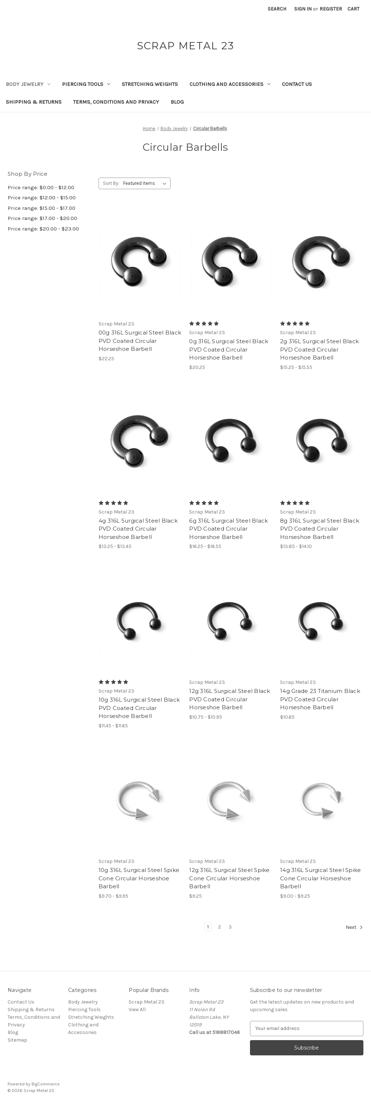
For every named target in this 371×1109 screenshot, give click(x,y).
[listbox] (146, 183)
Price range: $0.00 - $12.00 (41, 187)
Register (331, 9)
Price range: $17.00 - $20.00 (42, 218)
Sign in (303, 9)
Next (354, 927)
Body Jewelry (28, 84)
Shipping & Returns (34, 102)
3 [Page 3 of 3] (230, 927)
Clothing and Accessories (229, 84)
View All (137, 1009)
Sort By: (111, 183)
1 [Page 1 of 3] (208, 927)
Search (277, 9)
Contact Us (297, 84)
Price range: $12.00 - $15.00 (42, 197)
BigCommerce (46, 1084)
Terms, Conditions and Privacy (116, 102)
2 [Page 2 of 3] (219, 927)
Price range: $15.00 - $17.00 (41, 208)
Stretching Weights (150, 84)
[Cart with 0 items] (353, 9)
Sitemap (17, 1040)
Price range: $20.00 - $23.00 (43, 228)
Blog (177, 102)
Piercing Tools (86, 84)
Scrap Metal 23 (146, 1002)
